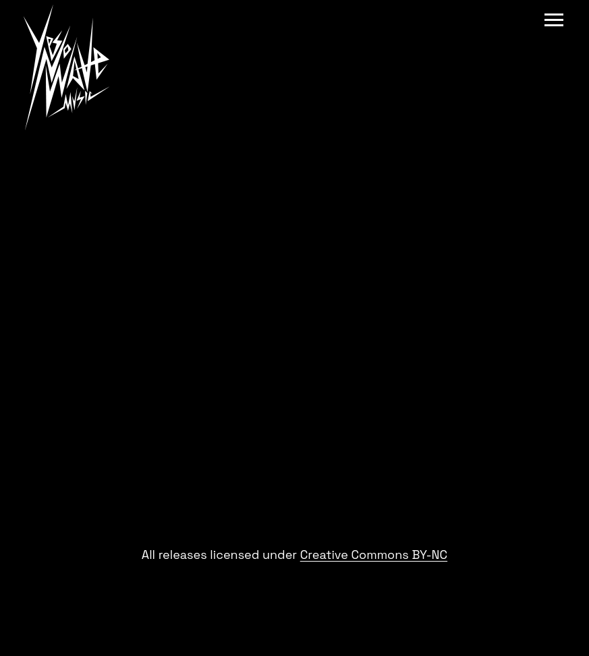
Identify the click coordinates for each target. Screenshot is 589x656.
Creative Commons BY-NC (373, 554)
